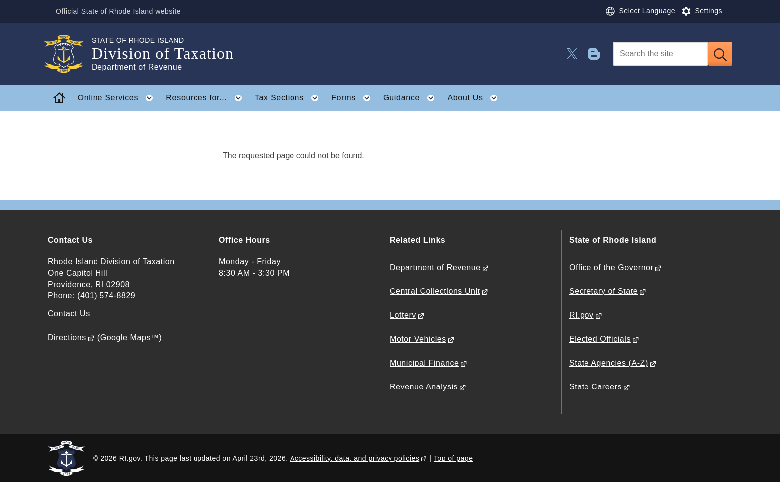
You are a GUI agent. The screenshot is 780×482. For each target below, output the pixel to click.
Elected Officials (600, 339)
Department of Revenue (435, 267)
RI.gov (581, 315)
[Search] (660, 54)
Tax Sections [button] (290, 98)
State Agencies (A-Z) (608, 363)
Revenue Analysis (424, 387)
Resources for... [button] (207, 98)
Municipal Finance (424, 363)
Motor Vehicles (418, 339)
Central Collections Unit (435, 291)
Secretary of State (603, 291)
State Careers (595, 387)
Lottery (403, 315)
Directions (67, 337)
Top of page (453, 458)
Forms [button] (353, 98)
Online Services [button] (118, 98)
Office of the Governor (611, 267)
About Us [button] (475, 98)
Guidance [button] (412, 98)
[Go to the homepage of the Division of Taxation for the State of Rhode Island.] (70, 54)
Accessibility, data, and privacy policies (354, 458)
